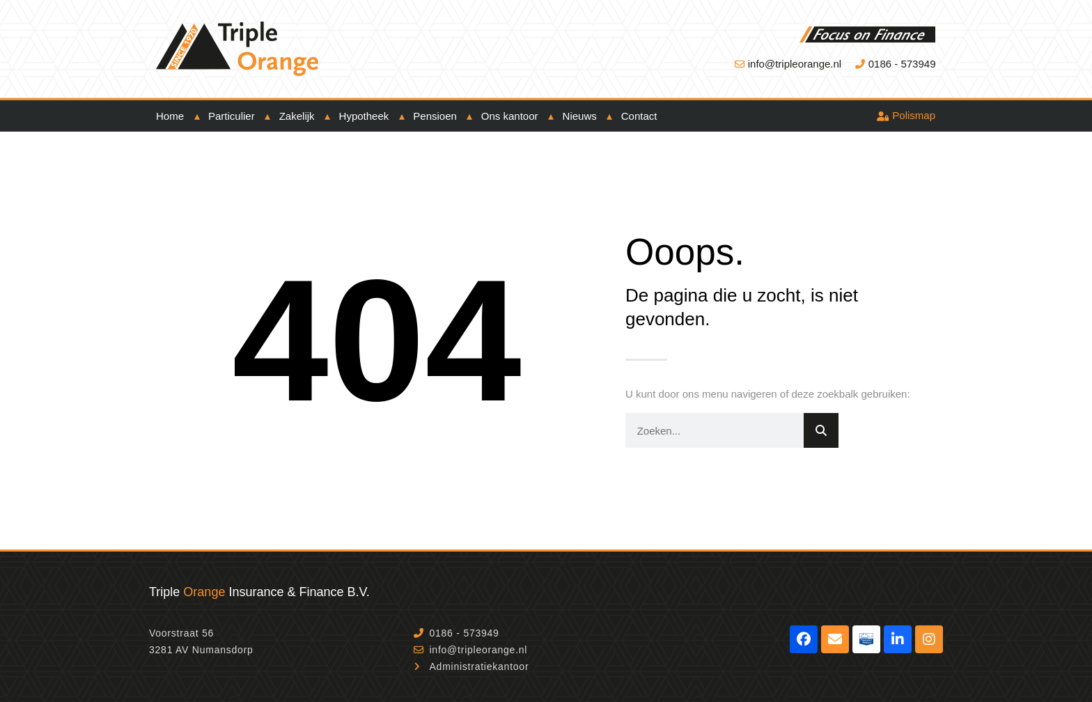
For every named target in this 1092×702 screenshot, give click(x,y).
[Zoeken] (821, 430)
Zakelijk (297, 116)
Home (170, 116)
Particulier (231, 116)
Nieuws (580, 116)
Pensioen (435, 116)
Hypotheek (364, 116)
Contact (639, 116)
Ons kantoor (509, 116)
